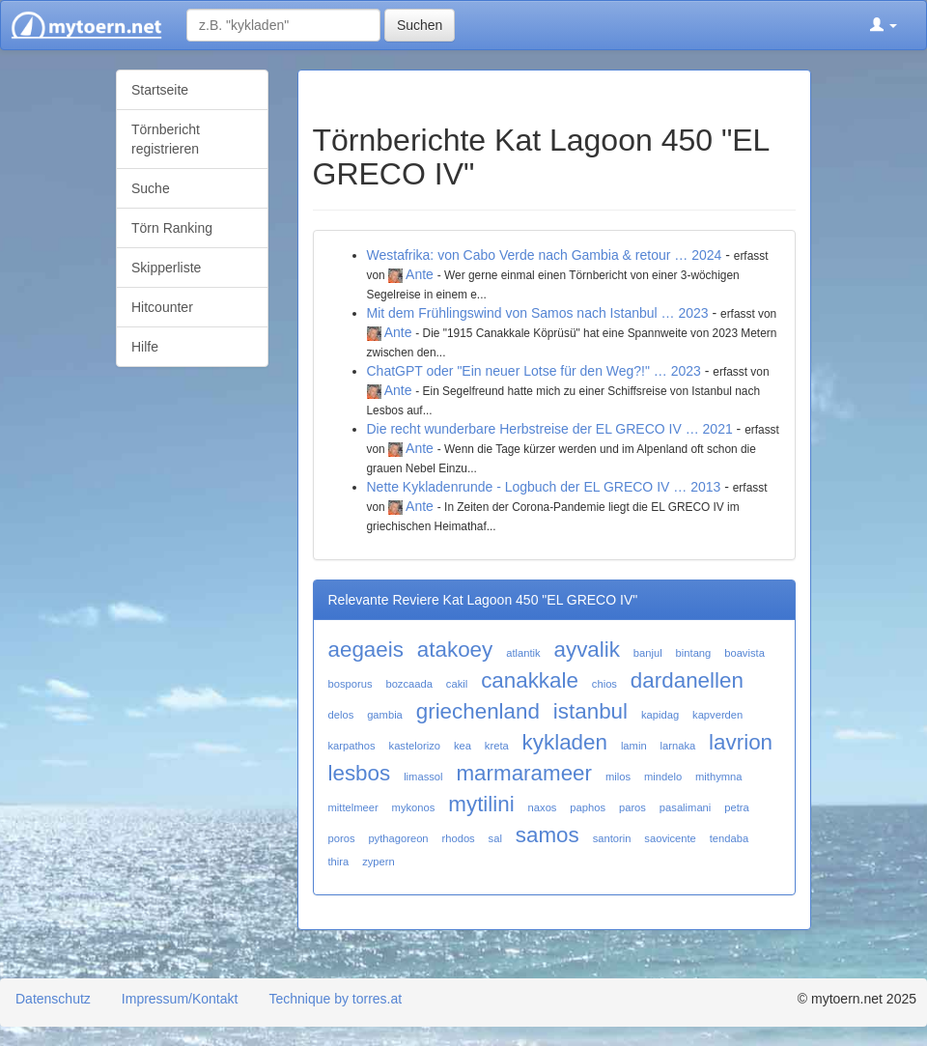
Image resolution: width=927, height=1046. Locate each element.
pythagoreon (398, 838)
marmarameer (524, 773)
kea (462, 745)
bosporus (350, 684)
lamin (634, 745)
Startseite (159, 90)
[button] (884, 25)
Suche (150, 188)
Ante (420, 274)
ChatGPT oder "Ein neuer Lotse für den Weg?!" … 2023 (534, 371)
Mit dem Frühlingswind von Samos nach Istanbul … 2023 (538, 313)
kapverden (717, 715)
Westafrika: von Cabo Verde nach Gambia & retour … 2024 (544, 255)
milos (618, 776)
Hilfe (144, 346)
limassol (423, 776)
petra (736, 807)
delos (341, 715)
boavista (744, 653)
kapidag (660, 715)
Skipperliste (166, 267)
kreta (497, 745)
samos (547, 835)
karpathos (352, 745)
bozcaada (409, 684)
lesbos (359, 773)
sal (495, 838)
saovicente (670, 838)
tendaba (729, 838)
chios (604, 684)
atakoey (454, 649)
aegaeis (366, 649)
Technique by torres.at (335, 998)
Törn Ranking (171, 228)
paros (632, 807)
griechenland (478, 711)
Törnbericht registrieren (165, 139)
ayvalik (587, 649)
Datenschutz (53, 998)
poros (341, 838)
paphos (587, 807)
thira (339, 861)
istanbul (590, 711)
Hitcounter (162, 307)
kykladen (564, 742)
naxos (542, 807)
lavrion (740, 742)
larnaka (678, 745)
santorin (612, 838)
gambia (385, 715)
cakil (456, 684)
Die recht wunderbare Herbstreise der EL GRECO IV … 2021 (550, 429)
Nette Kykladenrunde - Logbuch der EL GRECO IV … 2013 (544, 487)
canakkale (529, 680)
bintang (694, 653)
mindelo (663, 776)
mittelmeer (353, 807)
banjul (647, 653)
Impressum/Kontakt (180, 998)
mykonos (413, 807)
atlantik (523, 653)
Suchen (419, 25)
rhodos (458, 838)
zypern (378, 861)
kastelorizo (414, 745)
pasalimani (685, 807)
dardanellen (687, 680)
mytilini (481, 804)
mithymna (719, 776)
